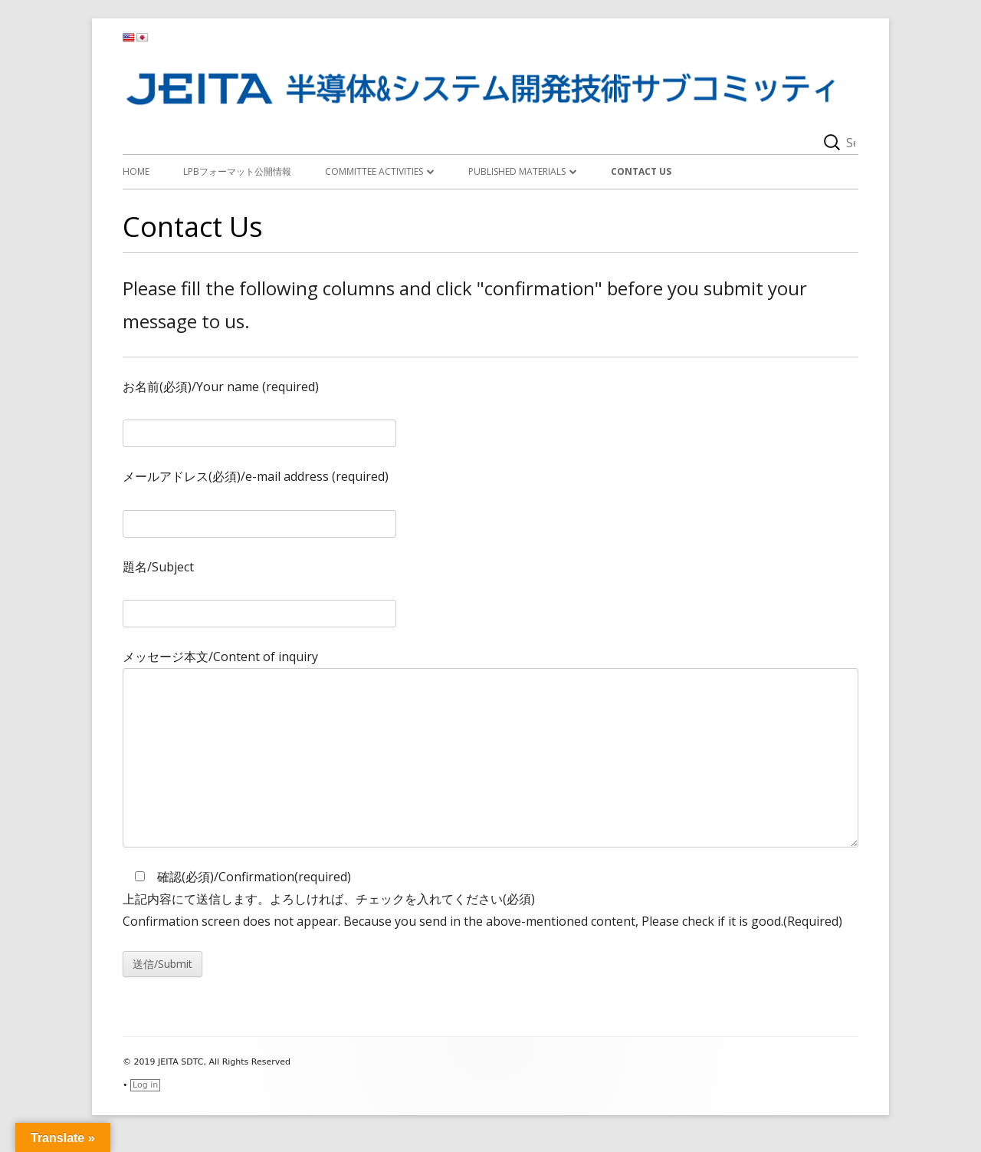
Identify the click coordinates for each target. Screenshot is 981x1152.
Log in (145, 1085)
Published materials (517, 171)
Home (136, 171)
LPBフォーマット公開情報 (237, 171)
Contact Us (641, 171)
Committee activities (374, 171)
